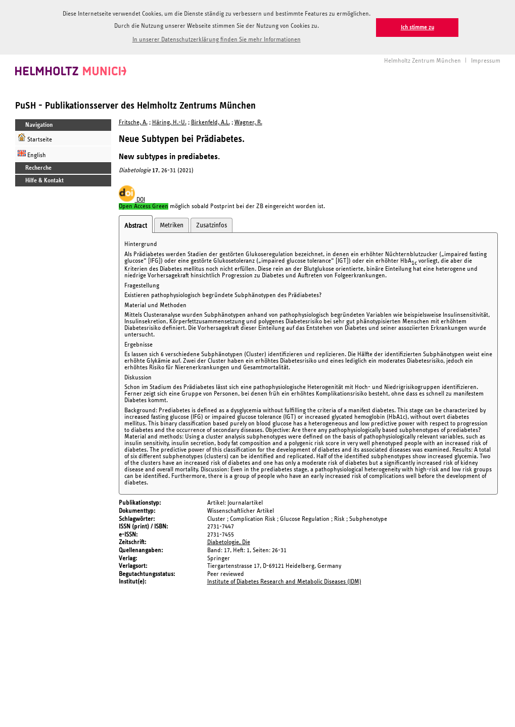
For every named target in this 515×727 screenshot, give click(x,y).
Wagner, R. (248, 121)
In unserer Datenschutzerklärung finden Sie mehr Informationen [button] (216, 39)
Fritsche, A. (133, 121)
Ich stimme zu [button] (417, 27)
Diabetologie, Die (228, 541)
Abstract (135, 224)
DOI (132, 198)
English (32, 152)
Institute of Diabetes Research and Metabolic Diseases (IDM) (284, 580)
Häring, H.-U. (169, 121)
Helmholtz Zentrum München (422, 59)
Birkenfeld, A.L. (210, 121)
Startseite (35, 136)
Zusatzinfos (211, 223)
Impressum (485, 59)
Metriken (171, 223)
